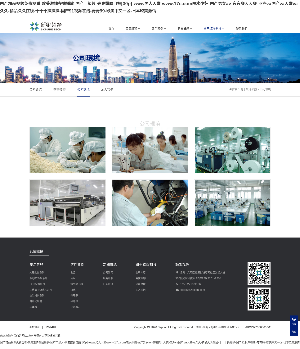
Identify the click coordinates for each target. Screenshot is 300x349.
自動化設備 (35, 301)
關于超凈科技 (214, 28)
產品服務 (133, 28)
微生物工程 (76, 284)
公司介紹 (35, 89)
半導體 (33, 307)
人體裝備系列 (36, 272)
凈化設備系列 (37, 284)
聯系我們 (241, 28)
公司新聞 (108, 272)
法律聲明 (51, 327)
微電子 (74, 295)
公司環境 (83, 89)
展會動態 (108, 278)
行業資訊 (108, 284)
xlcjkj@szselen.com (190, 290)
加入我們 (107, 89)
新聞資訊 (185, 28)
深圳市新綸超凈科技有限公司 (212, 327)
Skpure (162, 327)
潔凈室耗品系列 (38, 278)
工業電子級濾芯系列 (40, 289)
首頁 (111, 28)
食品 (72, 272)
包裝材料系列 (36, 295)
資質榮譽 (59, 89)
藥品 (72, 278)
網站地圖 (34, 327)
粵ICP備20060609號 (258, 327)
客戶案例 (159, 28)
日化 (72, 289)
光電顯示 (75, 307)
